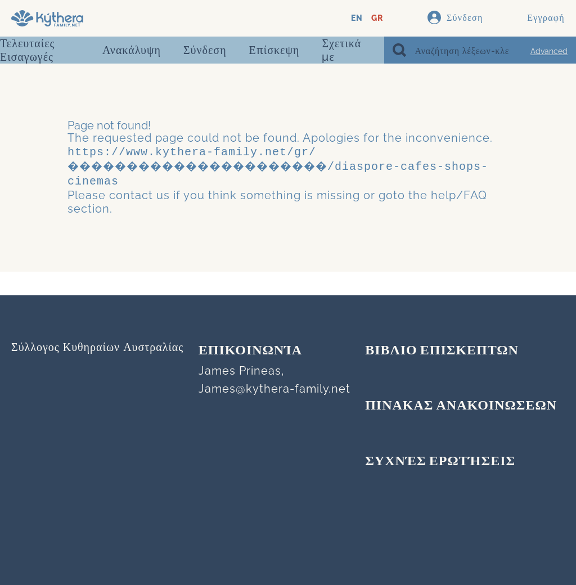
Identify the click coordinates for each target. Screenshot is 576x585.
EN (357, 18)
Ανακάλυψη (131, 50)
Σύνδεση (205, 50)
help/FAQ (459, 192)
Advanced (549, 51)
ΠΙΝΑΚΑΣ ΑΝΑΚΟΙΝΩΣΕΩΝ (461, 406)
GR (377, 18)
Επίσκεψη (274, 50)
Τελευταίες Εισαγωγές (27, 50)
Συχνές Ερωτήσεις (440, 462)
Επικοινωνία (250, 351)
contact (131, 192)
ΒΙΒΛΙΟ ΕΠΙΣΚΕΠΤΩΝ (442, 351)
